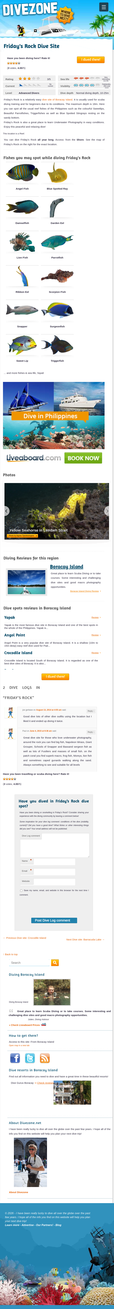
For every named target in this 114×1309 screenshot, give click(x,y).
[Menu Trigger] (103, 7)
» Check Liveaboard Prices (27, 1029)
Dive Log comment (31, 836)
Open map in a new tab (19, 1049)
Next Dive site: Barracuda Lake (85, 943)
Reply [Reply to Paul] (91, 732)
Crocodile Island (18, 652)
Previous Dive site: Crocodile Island (24, 941)
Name (27, 864)
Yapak (9, 617)
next (106, 511)
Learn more (12, 1229)
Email (27, 874)
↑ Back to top (10, 958)
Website (26, 885)
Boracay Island (66, 566)
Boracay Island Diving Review (84, 591)
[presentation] (41, 909)
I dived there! (90, 59)
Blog (58, 1229)
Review (95, 617)
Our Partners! (44, 1229)
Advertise (28, 1229)
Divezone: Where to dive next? (38, 13)
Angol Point (14, 635)
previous (7, 511)
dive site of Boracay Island (57, 99)
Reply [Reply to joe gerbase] (91, 711)
